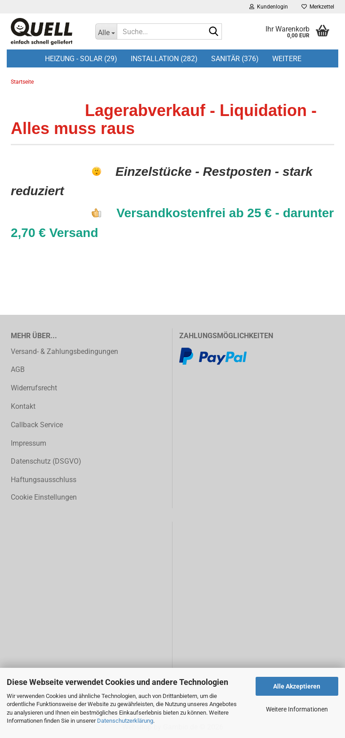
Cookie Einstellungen (44, 497)
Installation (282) (164, 58)
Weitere (286, 58)
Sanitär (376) (235, 58)
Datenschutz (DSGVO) (46, 461)
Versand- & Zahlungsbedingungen (64, 351)
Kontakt (23, 406)
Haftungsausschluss (43, 479)
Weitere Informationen (297, 709)
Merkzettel (317, 7)
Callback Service (37, 424)
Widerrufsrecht (34, 388)
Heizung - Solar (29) (81, 58)
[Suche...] (106, 31)
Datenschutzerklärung (125, 720)
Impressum (28, 443)
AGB (18, 369)
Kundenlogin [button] (268, 7)
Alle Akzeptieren (296, 686)
